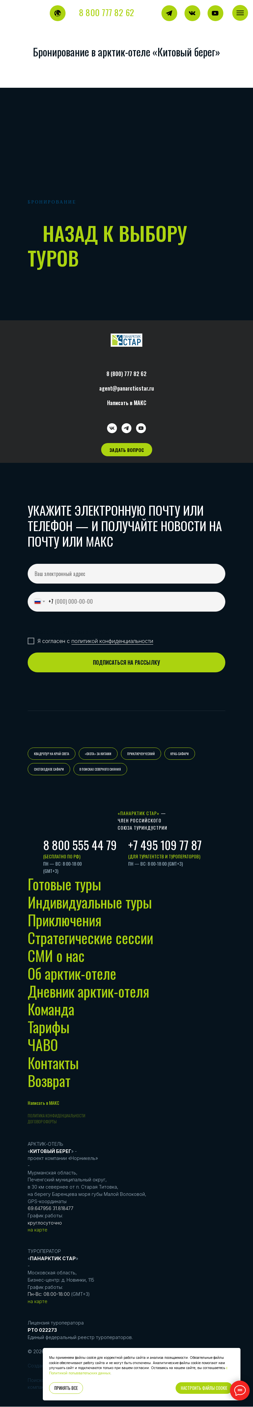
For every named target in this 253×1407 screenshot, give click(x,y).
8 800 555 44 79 (80, 845)
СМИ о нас (56, 956)
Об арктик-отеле (72, 973)
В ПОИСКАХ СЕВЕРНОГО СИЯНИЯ (100, 769)
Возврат (49, 1081)
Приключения (64, 920)
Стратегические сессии (90, 938)
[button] (126, 449)
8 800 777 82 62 (106, 12)
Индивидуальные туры (90, 902)
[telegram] (126, 428)
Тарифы (49, 1027)
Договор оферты (42, 1122)
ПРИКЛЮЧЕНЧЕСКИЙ (141, 753)
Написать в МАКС (126, 403)
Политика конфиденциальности (56, 1116)
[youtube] (141, 428)
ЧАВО (43, 1045)
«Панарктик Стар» (138, 813)
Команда (51, 1009)
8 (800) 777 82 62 (126, 374)
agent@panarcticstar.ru (126, 388)
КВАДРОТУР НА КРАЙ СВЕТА (51, 753)
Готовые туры (64, 884)
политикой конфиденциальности (112, 641)
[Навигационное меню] (240, 13)
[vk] (112, 428)
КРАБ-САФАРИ (180, 753)
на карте (37, 1230)
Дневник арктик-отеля (88, 991)
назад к (78, 232)
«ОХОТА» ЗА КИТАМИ (98, 753)
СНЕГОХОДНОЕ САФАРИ (49, 769)
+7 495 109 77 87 (165, 845)
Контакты (53, 1062)
